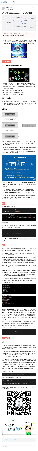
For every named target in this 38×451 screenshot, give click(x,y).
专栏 (9, 1)
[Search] (14, 2)
